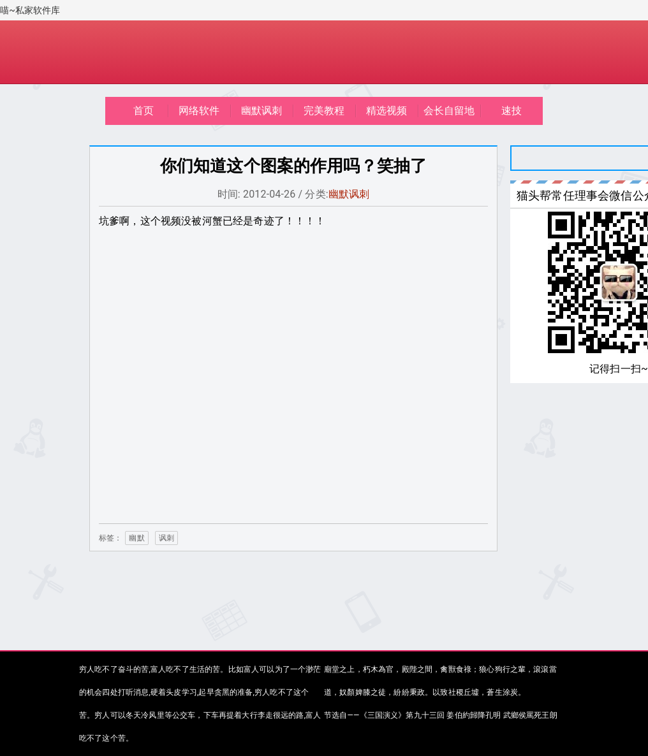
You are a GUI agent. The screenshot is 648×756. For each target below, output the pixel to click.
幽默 (136, 538)
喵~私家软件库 (30, 10)
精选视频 (387, 110)
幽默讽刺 (262, 110)
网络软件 (199, 110)
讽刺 (166, 538)
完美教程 (324, 110)
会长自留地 (449, 110)
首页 (143, 110)
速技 (511, 110)
